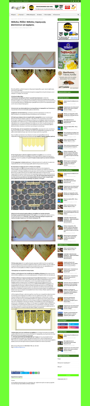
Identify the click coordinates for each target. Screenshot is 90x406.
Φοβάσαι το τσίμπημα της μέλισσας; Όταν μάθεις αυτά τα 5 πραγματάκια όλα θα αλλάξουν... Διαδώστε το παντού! (71, 291)
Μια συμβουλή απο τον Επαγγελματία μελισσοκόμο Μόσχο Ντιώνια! (70, 121)
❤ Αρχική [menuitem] (13, 14)
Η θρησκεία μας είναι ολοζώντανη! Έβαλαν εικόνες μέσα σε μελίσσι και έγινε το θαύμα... (71, 108)
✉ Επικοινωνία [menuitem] (56, 14)
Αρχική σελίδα (14, 18)
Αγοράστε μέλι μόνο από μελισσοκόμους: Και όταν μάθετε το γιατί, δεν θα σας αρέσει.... (71, 264)
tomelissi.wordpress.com (19, 347)
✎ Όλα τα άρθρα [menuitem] (47, 14)
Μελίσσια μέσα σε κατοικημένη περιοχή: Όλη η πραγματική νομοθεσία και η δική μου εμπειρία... (70, 163)
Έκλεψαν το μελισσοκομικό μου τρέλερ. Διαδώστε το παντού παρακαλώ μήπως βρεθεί (70, 314)
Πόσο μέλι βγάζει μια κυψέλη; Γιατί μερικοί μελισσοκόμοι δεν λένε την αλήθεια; (71, 134)
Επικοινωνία (26, 1)
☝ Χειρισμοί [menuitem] (21, 14)
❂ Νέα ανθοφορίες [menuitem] (31, 14)
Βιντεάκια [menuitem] (39, 14)
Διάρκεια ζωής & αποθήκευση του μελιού (71, 101)
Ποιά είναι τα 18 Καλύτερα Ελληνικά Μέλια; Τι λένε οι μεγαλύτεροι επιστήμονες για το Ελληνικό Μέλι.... (70, 299)
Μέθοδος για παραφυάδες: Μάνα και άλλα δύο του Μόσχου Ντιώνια (71, 114)
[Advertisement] (33, 40)
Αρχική (12, 1)
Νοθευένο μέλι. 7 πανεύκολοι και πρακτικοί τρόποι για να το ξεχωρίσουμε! (71, 270)
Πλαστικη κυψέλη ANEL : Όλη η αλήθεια (70, 127)
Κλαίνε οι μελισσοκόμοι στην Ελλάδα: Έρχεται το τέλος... (70, 140)
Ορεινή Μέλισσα (15, 27)
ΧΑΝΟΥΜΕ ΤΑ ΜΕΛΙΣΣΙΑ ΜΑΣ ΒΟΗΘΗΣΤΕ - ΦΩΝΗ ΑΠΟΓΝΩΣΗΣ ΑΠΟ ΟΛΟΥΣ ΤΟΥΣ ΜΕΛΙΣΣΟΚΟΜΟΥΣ (71, 220)
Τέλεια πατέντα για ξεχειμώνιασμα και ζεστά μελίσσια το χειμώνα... (71, 146)
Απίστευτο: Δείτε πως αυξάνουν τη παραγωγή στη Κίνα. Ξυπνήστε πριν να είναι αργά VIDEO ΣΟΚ (71, 284)
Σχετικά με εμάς (18, 1)
